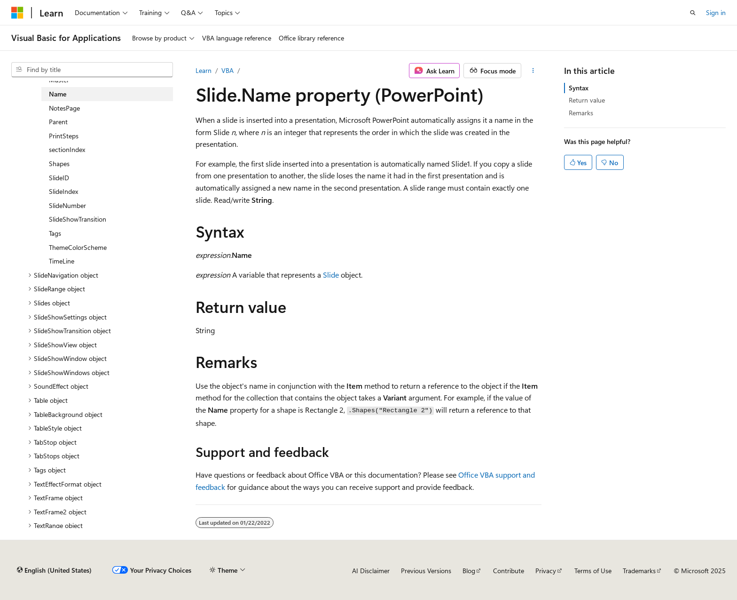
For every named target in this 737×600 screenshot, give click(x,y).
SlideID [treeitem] (59, 177)
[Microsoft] (17, 13)
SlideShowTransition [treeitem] (77, 219)
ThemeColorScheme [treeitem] (78, 247)
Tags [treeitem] (55, 233)
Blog (469, 570)
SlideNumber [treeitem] (67, 205)
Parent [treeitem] (58, 121)
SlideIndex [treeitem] (63, 191)
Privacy (545, 570)
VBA (227, 70)
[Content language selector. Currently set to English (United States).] (54, 570)
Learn (204, 70)
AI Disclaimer (371, 570)
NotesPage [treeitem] (64, 108)
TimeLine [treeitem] (61, 260)
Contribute (508, 570)
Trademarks (639, 570)
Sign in (716, 12)
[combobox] (92, 69)
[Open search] (692, 12)
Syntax (578, 87)
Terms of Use (593, 570)
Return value (587, 100)
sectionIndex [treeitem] (67, 149)
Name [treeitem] (57, 93)
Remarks (581, 112)
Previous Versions (426, 570)
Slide (331, 275)
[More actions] (533, 70)
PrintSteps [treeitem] (63, 135)
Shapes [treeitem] (59, 163)
